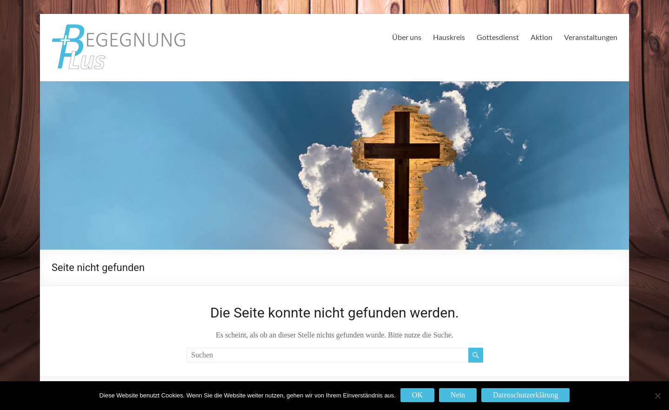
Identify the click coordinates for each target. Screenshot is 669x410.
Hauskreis (449, 37)
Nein (458, 395)
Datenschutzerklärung (525, 395)
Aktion (541, 37)
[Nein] (657, 395)
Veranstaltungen (590, 37)
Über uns (406, 37)
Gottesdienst (498, 37)
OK (417, 395)
